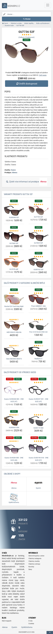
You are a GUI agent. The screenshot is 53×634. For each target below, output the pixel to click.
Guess (13, 170)
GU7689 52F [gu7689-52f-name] (13, 243)
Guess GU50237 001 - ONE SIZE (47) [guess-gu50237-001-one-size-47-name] (38, 400)
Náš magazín (6, 621)
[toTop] (50, 632)
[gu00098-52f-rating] (14, 204)
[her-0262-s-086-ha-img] (14, 325)
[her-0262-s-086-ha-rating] (14, 319)
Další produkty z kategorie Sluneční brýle (24, 283)
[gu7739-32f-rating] (38, 204)
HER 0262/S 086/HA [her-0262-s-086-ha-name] (14, 332)
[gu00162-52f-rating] (38, 256)
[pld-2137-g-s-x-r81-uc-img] (38, 325)
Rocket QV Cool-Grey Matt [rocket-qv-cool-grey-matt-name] (13, 306)
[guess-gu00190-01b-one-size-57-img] (38, 449)
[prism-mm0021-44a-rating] (38, 293)
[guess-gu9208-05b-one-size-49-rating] (14, 441)
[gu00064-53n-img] (14, 421)
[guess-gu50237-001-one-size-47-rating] (38, 382)
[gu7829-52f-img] (38, 236)
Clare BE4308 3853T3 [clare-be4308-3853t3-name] (14, 359)
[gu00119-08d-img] (38, 421)
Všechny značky (34, 561)
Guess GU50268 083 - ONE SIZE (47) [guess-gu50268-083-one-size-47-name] (14, 400)
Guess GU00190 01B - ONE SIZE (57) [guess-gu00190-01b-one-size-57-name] (38, 459)
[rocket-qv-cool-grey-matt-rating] (14, 293)
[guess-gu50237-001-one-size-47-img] (38, 390)
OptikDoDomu (26, 627)
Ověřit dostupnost (26, 83)
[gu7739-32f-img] (38, 210)
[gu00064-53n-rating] (14, 415)
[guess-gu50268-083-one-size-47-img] (14, 390)
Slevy (30, 569)
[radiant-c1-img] (38, 352)
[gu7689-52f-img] (14, 236)
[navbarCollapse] (47, 5)
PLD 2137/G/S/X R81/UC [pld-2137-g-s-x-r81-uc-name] (38, 332)
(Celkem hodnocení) (26, 37)
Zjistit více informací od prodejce (26, 182)
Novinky (31, 567)
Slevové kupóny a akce (36, 556)
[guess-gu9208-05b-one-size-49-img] (14, 449)
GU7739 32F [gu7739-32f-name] (38, 217)
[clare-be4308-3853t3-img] (14, 352)
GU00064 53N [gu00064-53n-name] (14, 427)
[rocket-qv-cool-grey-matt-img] (14, 299)
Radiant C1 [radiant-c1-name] (38, 359)
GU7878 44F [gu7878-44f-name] (13, 269)
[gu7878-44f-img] (14, 262)
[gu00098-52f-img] (14, 211)
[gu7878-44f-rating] (14, 256)
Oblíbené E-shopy (12, 474)
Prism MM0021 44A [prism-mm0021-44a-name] (38, 306)
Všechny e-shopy (34, 564)
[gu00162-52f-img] (38, 263)
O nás (30, 621)
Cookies (31, 623)
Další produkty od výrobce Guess (20, 372)
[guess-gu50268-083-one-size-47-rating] (14, 382)
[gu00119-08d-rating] (38, 415)
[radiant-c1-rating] (38, 345)
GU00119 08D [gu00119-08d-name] (38, 428)
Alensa (14, 173)
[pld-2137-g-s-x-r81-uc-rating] (38, 319)
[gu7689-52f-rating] (14, 231)
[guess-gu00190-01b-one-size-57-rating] (38, 441)
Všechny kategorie (34, 558)
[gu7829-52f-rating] (38, 231)
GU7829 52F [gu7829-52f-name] (38, 243)
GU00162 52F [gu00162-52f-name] (38, 269)
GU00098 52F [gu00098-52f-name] (14, 217)
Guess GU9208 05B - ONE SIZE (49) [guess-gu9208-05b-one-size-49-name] (14, 459)
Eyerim (14, 627)
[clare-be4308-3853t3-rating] (14, 345)
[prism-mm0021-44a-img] (38, 299)
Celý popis (43, 75)
